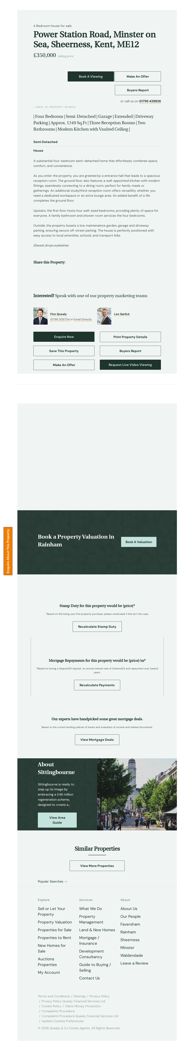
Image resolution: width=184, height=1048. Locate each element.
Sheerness (130, 939)
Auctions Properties (47, 961)
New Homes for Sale (52, 948)
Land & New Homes (97, 929)
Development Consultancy (91, 954)
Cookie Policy (51, 1006)
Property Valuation (55, 922)
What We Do (90, 908)
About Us (128, 908)
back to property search (54, 107)
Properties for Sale (55, 929)
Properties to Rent (54, 937)
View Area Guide (57, 820)
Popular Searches (50, 881)
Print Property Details (130, 337)
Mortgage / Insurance (89, 940)
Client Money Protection (83, 1006)
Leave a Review (134, 963)
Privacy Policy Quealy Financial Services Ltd (73, 1001)
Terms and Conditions (54, 996)
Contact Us (89, 978)
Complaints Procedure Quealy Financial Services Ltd (80, 1016)
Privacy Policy (100, 996)
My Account (49, 972)
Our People (130, 916)
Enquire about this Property (8, 551)
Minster (127, 947)
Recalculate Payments (97, 685)
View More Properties (97, 866)
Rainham (128, 932)
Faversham (130, 924)
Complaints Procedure (58, 1011)
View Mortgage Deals (97, 740)
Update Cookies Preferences (63, 1021)
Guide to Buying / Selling (95, 967)
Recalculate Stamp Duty (97, 627)
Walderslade (131, 955)
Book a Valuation (139, 542)
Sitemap (80, 996)
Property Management (91, 919)
